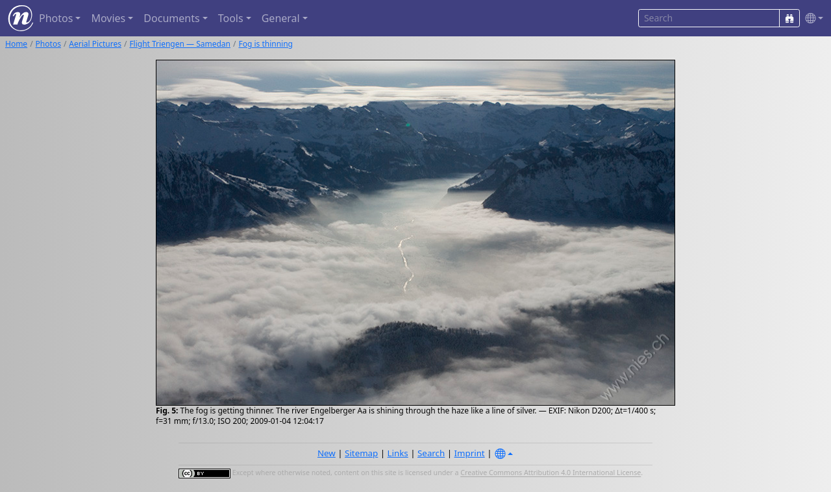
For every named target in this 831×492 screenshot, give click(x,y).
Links (398, 453)
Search (431, 453)
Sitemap (361, 453)
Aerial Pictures (95, 43)
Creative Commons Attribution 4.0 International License (550, 473)
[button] (811, 18)
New (326, 453)
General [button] (281, 18)
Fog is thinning (265, 43)
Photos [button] (56, 18)
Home (16, 43)
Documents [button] (171, 18)
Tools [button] (230, 18)
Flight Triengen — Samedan (179, 43)
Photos (48, 43)
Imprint (469, 453)
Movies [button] (108, 18)
